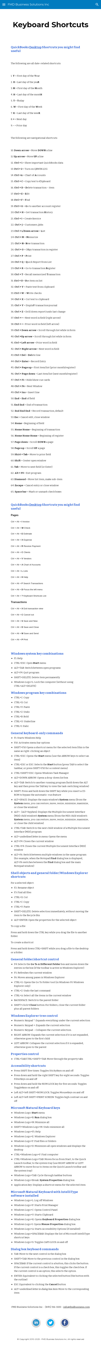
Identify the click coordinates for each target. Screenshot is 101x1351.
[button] (4, 4)
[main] (50, 24)
